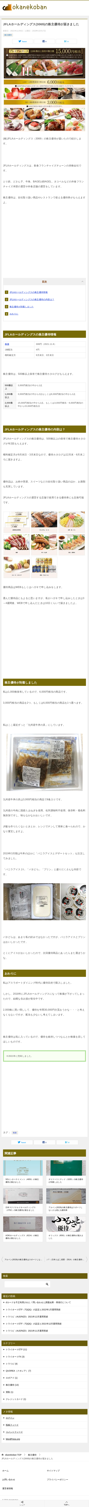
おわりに (14, 314)
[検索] (27, 1284)
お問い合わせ (8, 1479)
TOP (13, 1455)
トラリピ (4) (11, 1363)
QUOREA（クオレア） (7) (18, 1371)
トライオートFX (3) (15, 1356)
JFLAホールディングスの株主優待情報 (29, 292)
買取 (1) (9, 1392)
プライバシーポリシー (57, 1479)
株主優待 (8, 35)
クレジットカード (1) (16, 1399)
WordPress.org (13, 1439)
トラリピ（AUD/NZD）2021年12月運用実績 (27, 1316)
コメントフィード (14, 1432)
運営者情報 (7, 1488)
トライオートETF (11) (16, 1349)
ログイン (10, 1418)
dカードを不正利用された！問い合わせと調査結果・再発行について (38, 1302)
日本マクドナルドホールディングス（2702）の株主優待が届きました (20, 1208)
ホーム (5, 1470)
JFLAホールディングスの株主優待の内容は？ (32, 299)
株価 (7, 344)
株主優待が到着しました (22, 306)
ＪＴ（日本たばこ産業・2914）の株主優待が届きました (67, 1259)
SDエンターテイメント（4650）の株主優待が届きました (22, 1180)
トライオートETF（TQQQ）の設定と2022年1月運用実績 (33, 1309)
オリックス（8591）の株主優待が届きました (66, 1236)
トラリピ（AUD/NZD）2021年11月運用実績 (27, 1331)
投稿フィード (12, 1425)
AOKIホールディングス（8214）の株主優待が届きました (22, 1236)
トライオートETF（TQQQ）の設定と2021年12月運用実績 (33, 1323)
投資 (15, 1133)
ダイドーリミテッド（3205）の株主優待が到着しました (66, 1180)
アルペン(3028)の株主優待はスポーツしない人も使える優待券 (65, 1208)
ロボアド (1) (11, 1378)
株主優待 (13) (12, 1385)
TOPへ (66, 1503)
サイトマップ (53, 1470)
